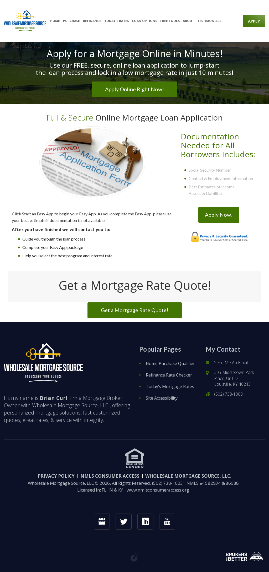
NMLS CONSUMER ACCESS (109, 476)
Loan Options (144, 21)
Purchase (71, 21)
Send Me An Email (231, 363)
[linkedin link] (145, 522)
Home (55, 21)
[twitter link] (124, 522)
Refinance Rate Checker (169, 375)
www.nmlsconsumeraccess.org (158, 490)
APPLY (254, 20)
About (188, 21)
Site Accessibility (162, 398)
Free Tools (170, 21)
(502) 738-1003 (228, 394)
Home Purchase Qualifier (170, 363)
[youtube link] (167, 522)
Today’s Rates (116, 21)
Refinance (92, 21)
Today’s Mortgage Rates (170, 386)
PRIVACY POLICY (56, 476)
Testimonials (209, 21)
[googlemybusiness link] (102, 522)
